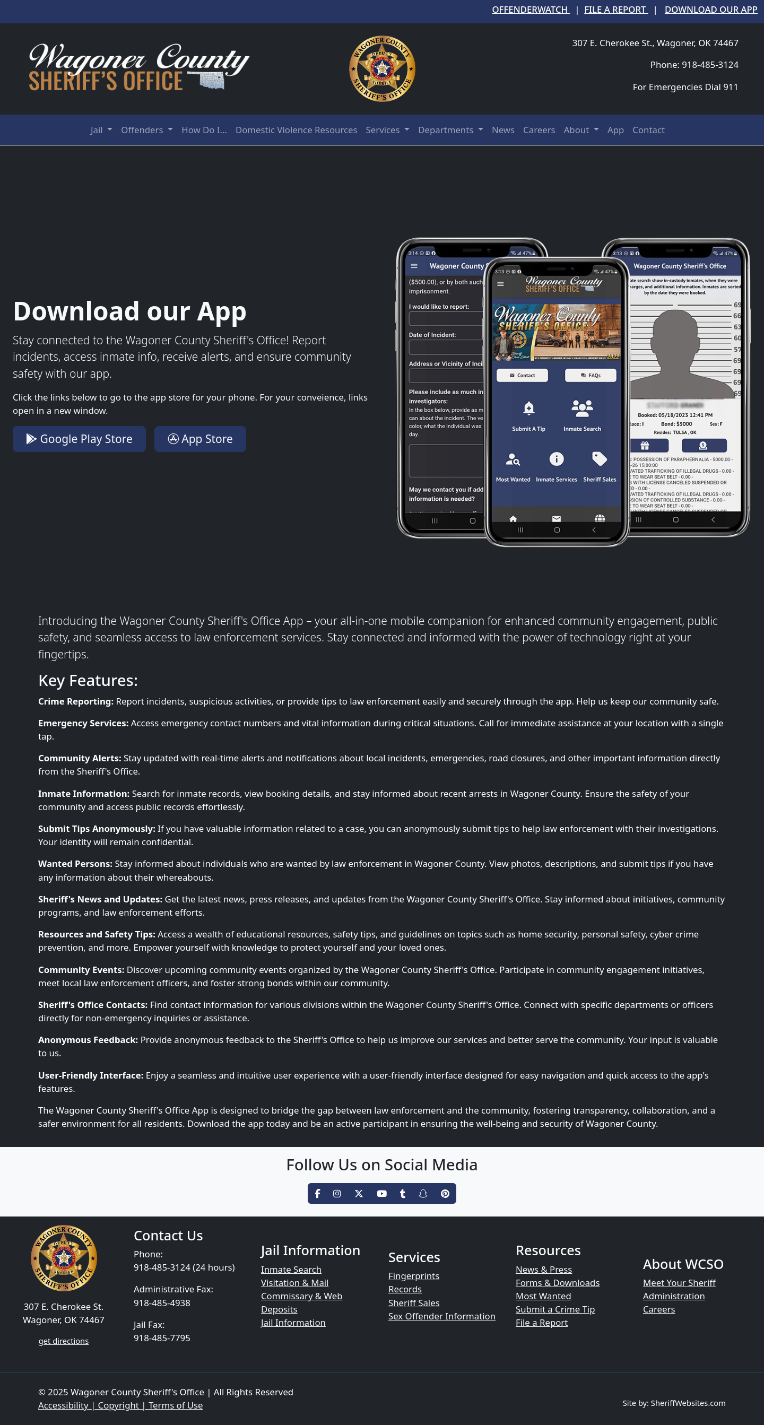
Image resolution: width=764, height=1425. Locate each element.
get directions (64, 1340)
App (615, 130)
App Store (200, 438)
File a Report (616, 9)
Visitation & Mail (294, 1282)
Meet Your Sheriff (679, 1282)
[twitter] (359, 1193)
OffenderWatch (531, 9)
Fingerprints (413, 1276)
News (503, 130)
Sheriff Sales (414, 1303)
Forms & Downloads (558, 1282)
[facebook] (317, 1193)
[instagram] (337, 1193)
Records (405, 1289)
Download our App (711, 9)
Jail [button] (98, 130)
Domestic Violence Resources (297, 130)
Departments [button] (446, 130)
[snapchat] (423, 1193)
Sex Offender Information (442, 1316)
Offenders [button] (143, 130)
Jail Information (293, 1322)
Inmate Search (291, 1269)
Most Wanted (543, 1296)
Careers (539, 130)
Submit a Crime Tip (555, 1309)
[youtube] (382, 1193)
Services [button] (384, 130)
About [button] (578, 130)
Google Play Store (79, 438)
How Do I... (204, 130)
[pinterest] (445, 1193)
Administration (674, 1296)
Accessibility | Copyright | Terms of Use (120, 1405)
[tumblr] (402, 1193)
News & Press (544, 1269)
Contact (648, 130)
